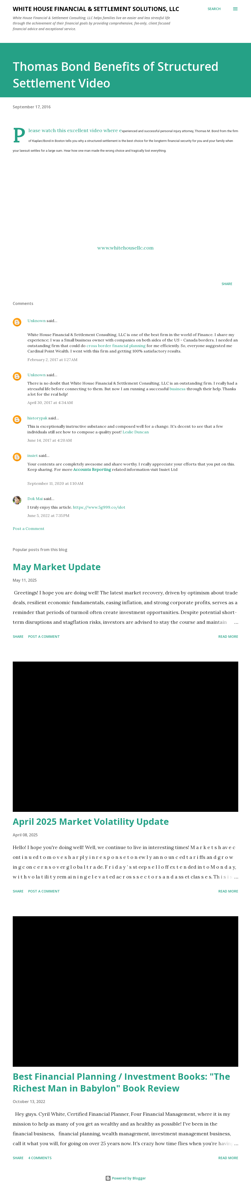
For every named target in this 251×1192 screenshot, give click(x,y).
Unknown (36, 320)
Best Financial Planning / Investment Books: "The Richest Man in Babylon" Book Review (121, 1082)
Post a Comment (28, 528)
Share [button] (227, 283)
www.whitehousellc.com (125, 248)
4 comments (39, 1157)
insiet (32, 455)
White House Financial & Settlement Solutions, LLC (96, 9)
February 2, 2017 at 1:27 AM (52, 359)
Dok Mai (35, 498)
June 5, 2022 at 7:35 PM (48, 515)
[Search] (214, 9)
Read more (228, 636)
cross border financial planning (116, 345)
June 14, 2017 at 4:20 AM (49, 440)
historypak (37, 417)
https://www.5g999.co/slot (99, 507)
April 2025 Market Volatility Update (91, 822)
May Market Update (57, 567)
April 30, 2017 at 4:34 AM (50, 402)
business (178, 388)
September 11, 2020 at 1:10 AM (55, 483)
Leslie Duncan (136, 431)
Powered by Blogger (125, 1178)
